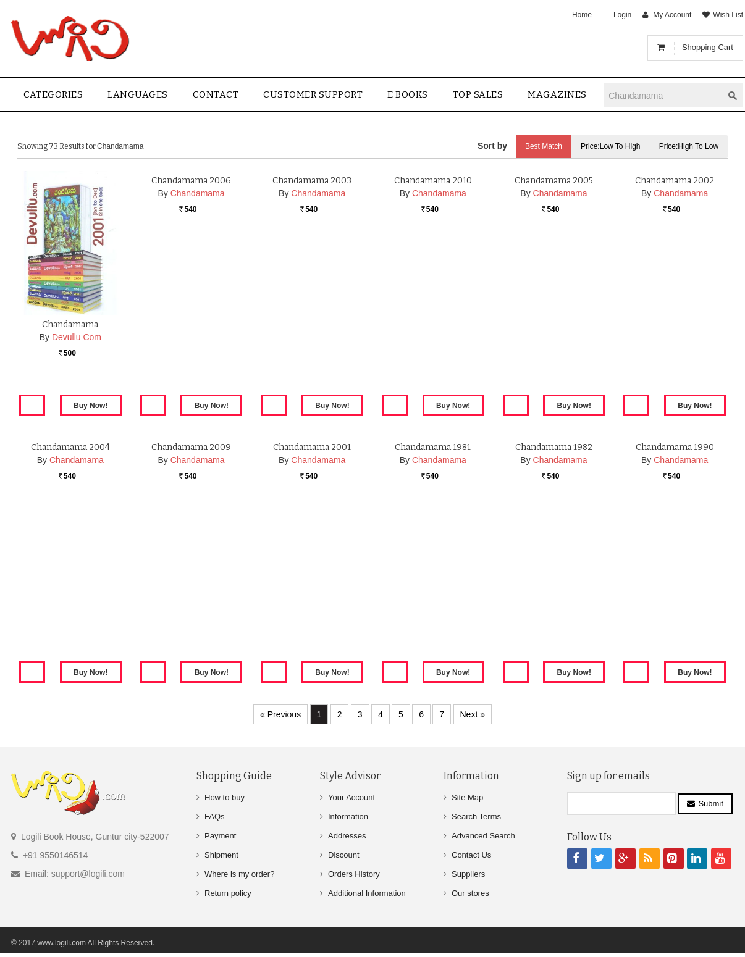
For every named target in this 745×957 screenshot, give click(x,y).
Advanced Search (483, 835)
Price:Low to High (611, 146)
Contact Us (471, 854)
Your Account (351, 797)
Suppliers (468, 874)
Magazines (557, 94)
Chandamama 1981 (433, 591)
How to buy (224, 797)
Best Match (543, 146)
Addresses (347, 835)
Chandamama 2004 (70, 591)
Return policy (227, 893)
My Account (672, 14)
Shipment (221, 854)
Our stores (470, 893)
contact (216, 94)
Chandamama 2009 (191, 591)
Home (582, 14)
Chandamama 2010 (433, 324)
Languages (137, 94)
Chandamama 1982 (553, 591)
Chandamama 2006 (191, 324)
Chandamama (70, 324)
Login (622, 14)
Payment (220, 835)
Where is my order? (239, 874)
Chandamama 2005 (554, 324)
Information (348, 816)
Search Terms (476, 816)
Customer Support (313, 94)
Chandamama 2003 (311, 324)
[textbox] (663, 95)
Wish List (728, 14)
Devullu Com (76, 337)
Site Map (467, 797)
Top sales (478, 94)
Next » (472, 714)
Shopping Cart (707, 47)
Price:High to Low (689, 146)
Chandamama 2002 (674, 324)
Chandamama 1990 (675, 591)
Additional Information (367, 893)
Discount (344, 854)
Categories (53, 94)
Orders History (354, 874)
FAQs (214, 816)
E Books (407, 94)
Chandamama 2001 (312, 591)
